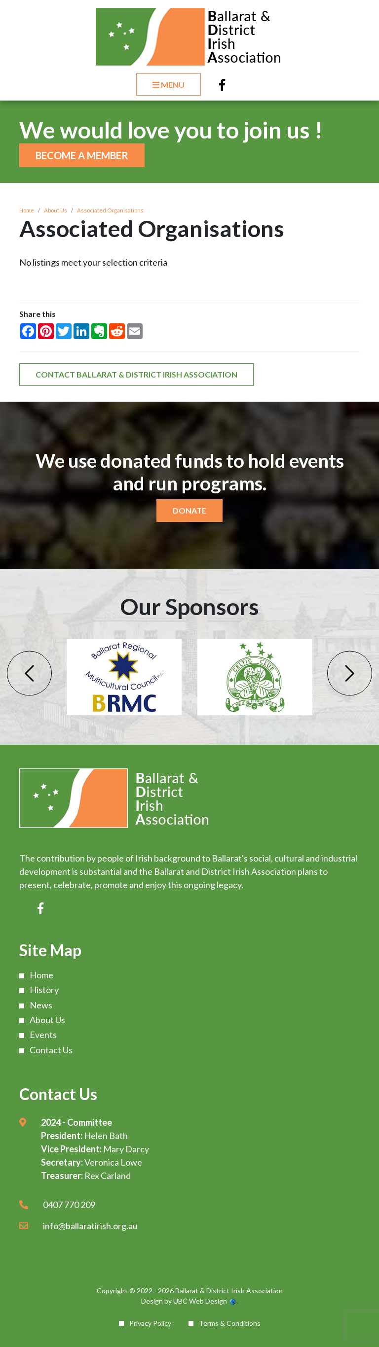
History (44, 989)
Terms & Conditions (230, 1323)
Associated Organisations (110, 210)
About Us (55, 210)
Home (26, 210)
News (41, 1005)
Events (43, 1034)
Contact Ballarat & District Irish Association (136, 374)
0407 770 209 (69, 1204)
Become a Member (82, 155)
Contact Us (51, 1049)
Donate (189, 510)
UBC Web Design (200, 1301)
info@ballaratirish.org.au (90, 1225)
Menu (168, 84)
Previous (29, 673)
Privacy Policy (150, 1323)
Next (349, 673)
